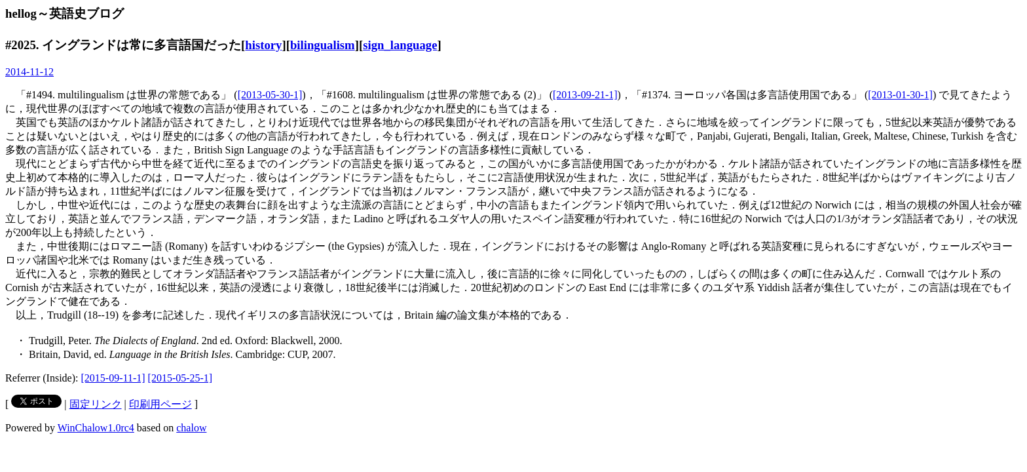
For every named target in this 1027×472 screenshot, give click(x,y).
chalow (191, 427)
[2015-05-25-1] (180, 378)
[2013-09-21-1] (585, 94)
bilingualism (322, 45)
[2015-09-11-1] (113, 378)
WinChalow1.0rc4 (96, 427)
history (263, 45)
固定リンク (95, 404)
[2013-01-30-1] (900, 94)
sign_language (400, 45)
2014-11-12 (29, 71)
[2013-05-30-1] (270, 94)
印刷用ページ (160, 404)
